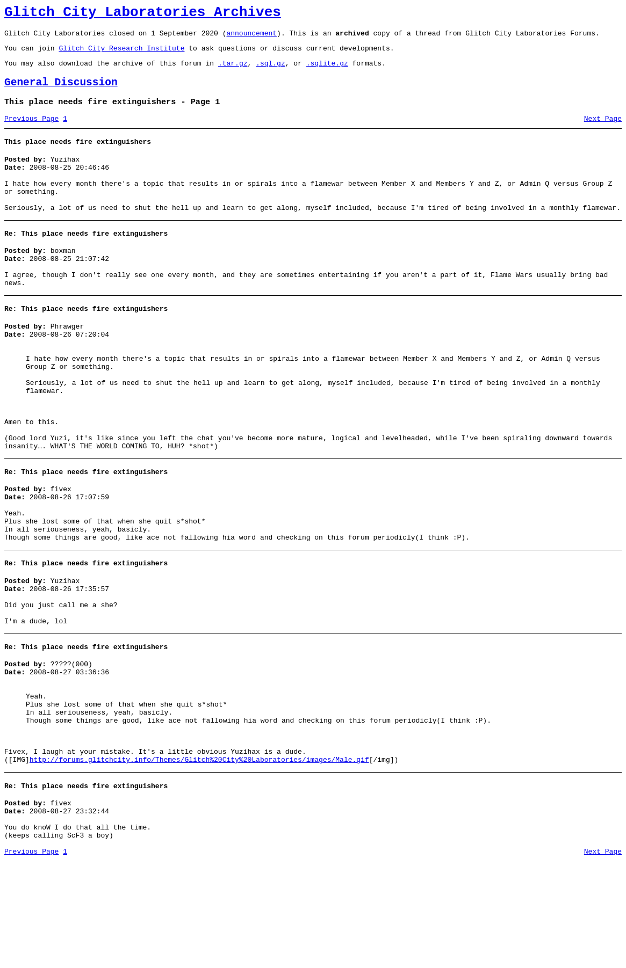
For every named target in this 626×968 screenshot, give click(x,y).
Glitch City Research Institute (121, 54)
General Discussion (61, 92)
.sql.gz (270, 71)
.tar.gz (233, 71)
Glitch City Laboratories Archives (142, 14)
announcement (251, 37)
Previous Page (31, 131)
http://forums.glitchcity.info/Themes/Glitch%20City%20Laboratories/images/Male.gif (199, 856)
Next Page (603, 131)
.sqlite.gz (327, 71)
